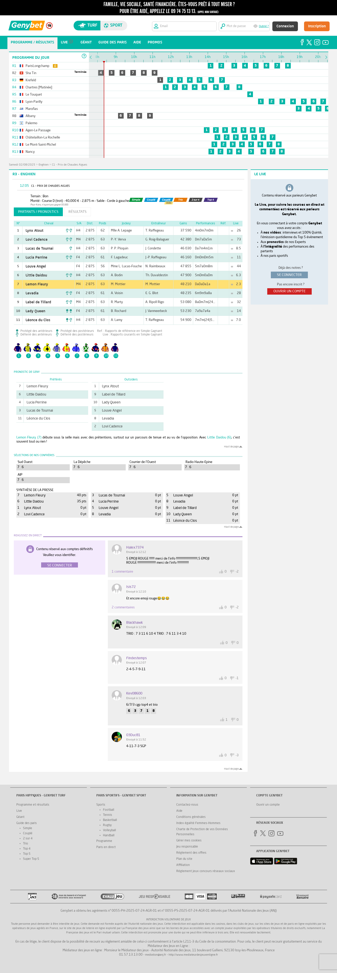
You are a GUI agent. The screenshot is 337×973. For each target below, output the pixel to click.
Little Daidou (36, 275)
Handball (108, 835)
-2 (237, 571)
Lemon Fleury (37, 284)
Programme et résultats (32, 804)
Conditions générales (191, 817)
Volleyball (109, 830)
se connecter (289, 275)
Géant (20, 817)
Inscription (317, 26)
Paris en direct (106, 847)
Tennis (107, 815)
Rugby (107, 825)
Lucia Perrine (36, 257)
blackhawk (134, 622)
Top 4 (26, 848)
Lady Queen (35, 311)
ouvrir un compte (289, 291)
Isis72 (131, 587)
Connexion (285, 26)
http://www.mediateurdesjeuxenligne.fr (193, 955)
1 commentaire (122, 571)
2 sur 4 (27, 838)
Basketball (110, 820)
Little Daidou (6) (219, 437)
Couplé (27, 833)
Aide (179, 811)
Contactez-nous (187, 804)
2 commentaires (123, 607)
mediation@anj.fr (155, 955)
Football (108, 810)
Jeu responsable (187, 846)
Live (19, 811)
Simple (27, 828)
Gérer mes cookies (189, 840)
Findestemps (136, 658)
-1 (237, 678)
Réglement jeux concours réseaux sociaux (205, 871)
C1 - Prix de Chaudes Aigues (69, 165)
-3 (237, 755)
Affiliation (183, 865)
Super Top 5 (31, 859)
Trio (25, 843)
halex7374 (135, 547)
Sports (100, 804)
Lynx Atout (34, 231)
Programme (104, 841)
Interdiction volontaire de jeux (168, 919)
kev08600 (134, 693)
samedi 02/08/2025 (22, 165)
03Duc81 (133, 735)
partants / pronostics (38, 212)
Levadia (32, 293)
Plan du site (184, 859)
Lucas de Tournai (39, 248)
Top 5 (26, 853)
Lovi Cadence (37, 239)
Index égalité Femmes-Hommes (198, 823)
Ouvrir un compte (268, 804)
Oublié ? (264, 26)
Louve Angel (36, 266)
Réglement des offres (191, 852)
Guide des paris (26, 823)
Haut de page (231, 446)
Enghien (44, 165)
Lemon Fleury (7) (28, 437)
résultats (77, 212)
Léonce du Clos (38, 320)
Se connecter (59, 565)
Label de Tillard (38, 302)
